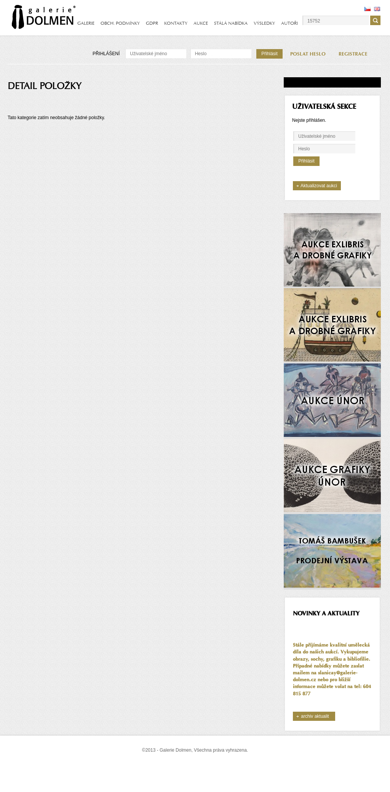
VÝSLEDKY (264, 23)
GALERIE (85, 23)
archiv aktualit (315, 716)
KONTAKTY (175, 23)
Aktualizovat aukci (318, 185)
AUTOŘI (289, 23)
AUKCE (200, 23)
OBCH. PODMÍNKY (120, 23)
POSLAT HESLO (308, 54)
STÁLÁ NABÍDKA (231, 23)
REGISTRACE (353, 54)
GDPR (152, 23)
